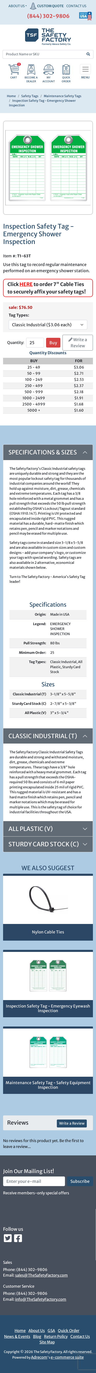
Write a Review (77, 342)
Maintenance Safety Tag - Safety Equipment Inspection (48, 1085)
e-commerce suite (67, 1357)
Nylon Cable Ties (48, 932)
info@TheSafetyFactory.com (40, 1299)
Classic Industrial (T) (42, 736)
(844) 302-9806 (48, 16)
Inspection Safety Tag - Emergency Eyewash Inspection (48, 1008)
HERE (26, 284)
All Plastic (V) (30, 828)
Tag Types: (19, 315)
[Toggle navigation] (85, 69)
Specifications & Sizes (42, 452)
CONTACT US (76, 6)
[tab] (48, 829)
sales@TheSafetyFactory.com (41, 1275)
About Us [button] (16, 6)
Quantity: (15, 342)
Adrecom (39, 1357)
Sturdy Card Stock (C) (43, 844)
